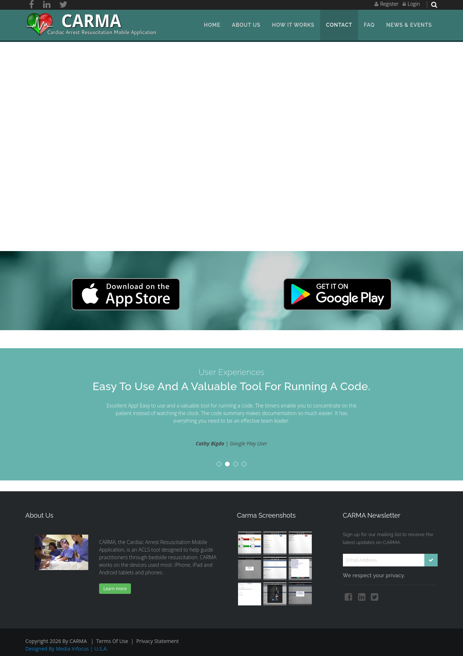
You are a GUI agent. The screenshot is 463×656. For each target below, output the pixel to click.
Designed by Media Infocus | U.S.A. (66, 648)
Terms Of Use (112, 641)
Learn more (115, 588)
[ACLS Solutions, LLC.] (92, 24)
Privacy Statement (157, 641)
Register (389, 3)
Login (414, 3)
